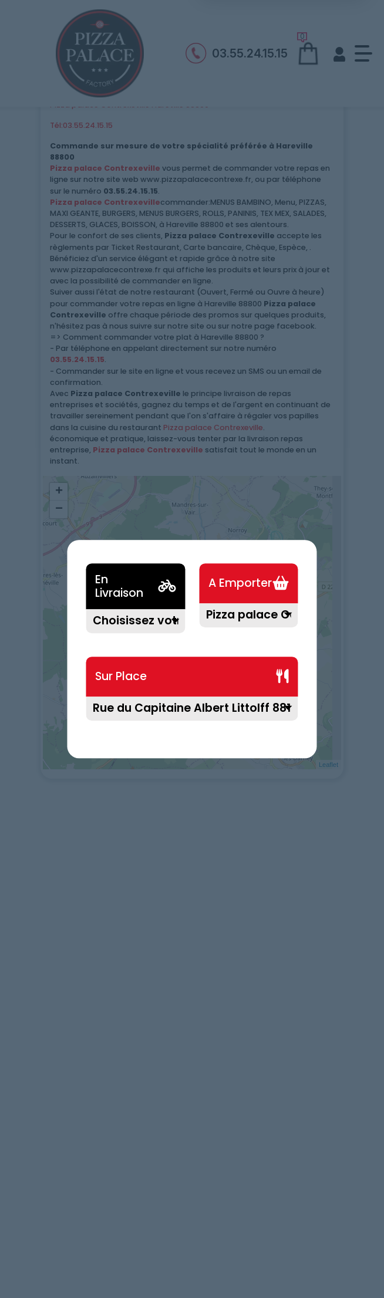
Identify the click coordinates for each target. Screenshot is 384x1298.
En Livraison (119, 586)
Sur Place (121, 677)
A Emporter (240, 583)
